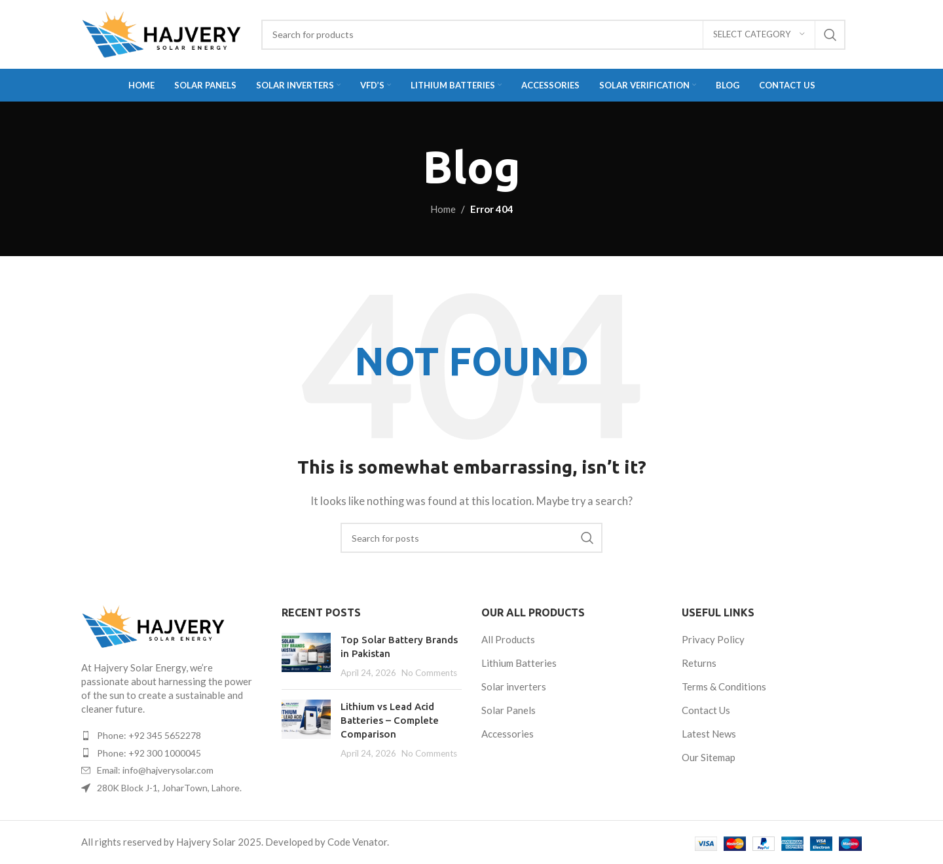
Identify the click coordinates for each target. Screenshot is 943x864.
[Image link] (153, 625)
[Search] (553, 35)
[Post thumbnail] (306, 656)
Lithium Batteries (519, 663)
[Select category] (759, 34)
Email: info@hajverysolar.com (155, 770)
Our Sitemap (708, 757)
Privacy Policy (713, 639)
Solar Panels (508, 710)
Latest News (709, 734)
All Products (508, 639)
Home (443, 209)
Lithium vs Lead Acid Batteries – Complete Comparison (390, 720)
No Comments (429, 672)
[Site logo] (161, 33)
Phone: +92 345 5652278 (149, 735)
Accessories (507, 734)
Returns (699, 663)
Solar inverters (513, 686)
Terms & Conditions (724, 686)
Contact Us (706, 710)
